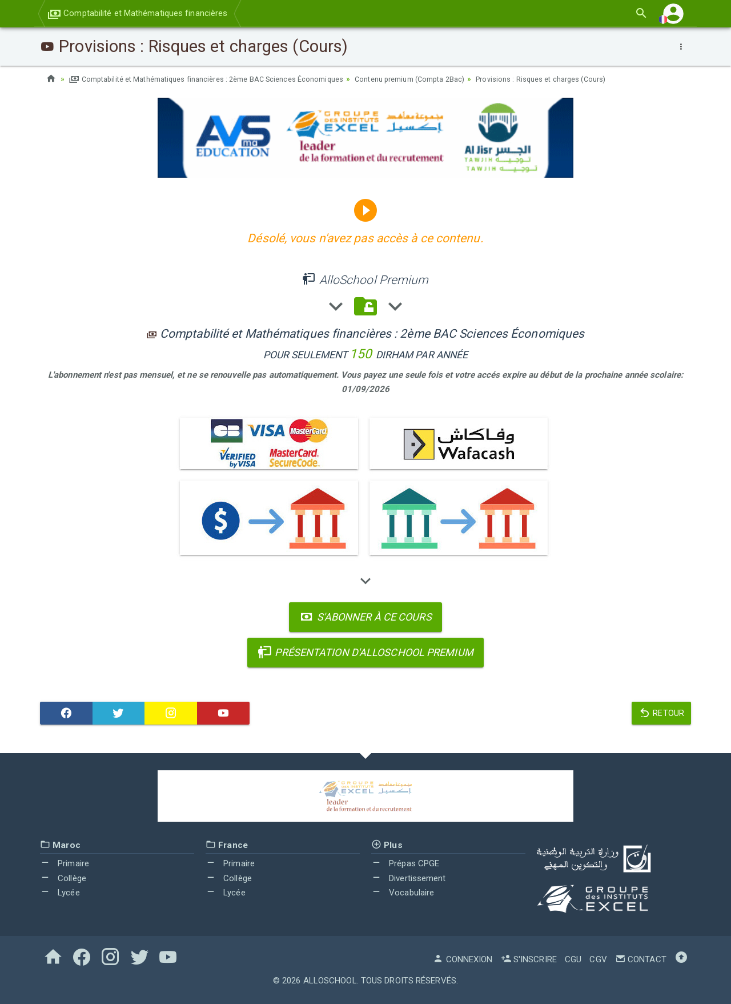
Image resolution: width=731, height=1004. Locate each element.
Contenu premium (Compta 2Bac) (445, 78)
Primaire (64, 863)
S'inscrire (529, 959)
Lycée (60, 892)
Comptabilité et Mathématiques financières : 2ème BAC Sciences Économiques (220, 78)
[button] (673, 13)
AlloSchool (330, 980)
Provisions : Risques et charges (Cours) (589, 78)
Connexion (462, 959)
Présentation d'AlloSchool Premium (365, 652)
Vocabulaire (402, 892)
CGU (573, 959)
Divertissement (408, 878)
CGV (598, 959)
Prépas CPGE (405, 863)
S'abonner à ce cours (365, 616)
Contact (640, 959)
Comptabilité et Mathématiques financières (137, 13)
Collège (63, 878)
